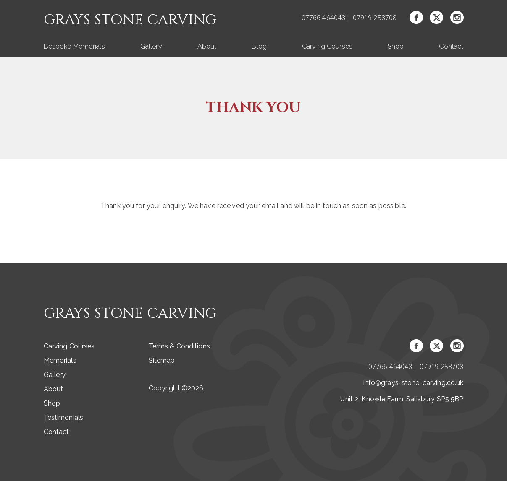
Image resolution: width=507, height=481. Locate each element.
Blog (259, 46)
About (207, 46)
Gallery (151, 46)
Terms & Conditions (179, 346)
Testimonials (64, 417)
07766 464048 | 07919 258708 (349, 17)
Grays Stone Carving (130, 20)
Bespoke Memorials (74, 46)
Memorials (60, 360)
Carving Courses (327, 46)
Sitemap (162, 360)
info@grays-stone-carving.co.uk (413, 383)
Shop (396, 46)
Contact (451, 46)
